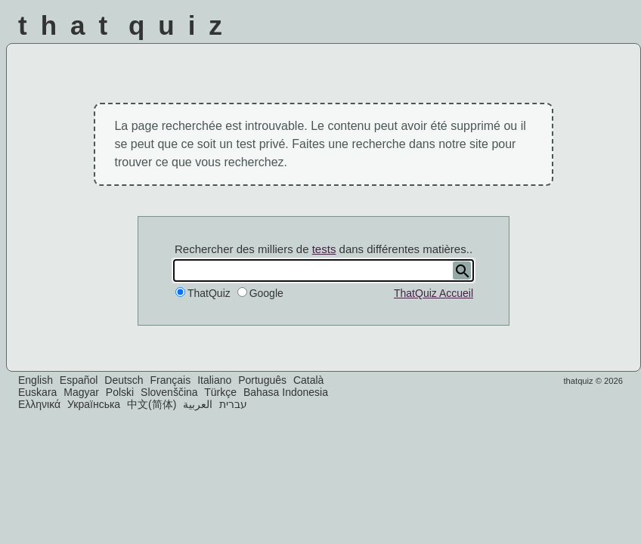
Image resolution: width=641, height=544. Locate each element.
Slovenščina (169, 392)
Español (79, 380)
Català (308, 380)
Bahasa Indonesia (285, 392)
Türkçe (220, 392)
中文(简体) (151, 404)
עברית (233, 404)
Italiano (214, 380)
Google (266, 293)
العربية (197, 404)
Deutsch (123, 380)
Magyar (81, 392)
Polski (120, 392)
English (35, 380)
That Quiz (127, 25)
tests (324, 249)
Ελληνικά (39, 404)
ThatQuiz (209, 293)
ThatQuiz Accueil (433, 293)
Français (170, 380)
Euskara (37, 392)
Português (262, 380)
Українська (93, 404)
